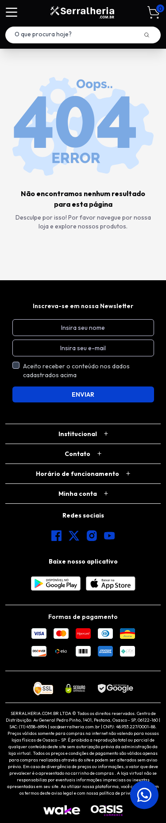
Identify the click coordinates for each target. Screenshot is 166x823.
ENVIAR (83, 394)
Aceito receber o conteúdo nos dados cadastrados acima (76, 370)
